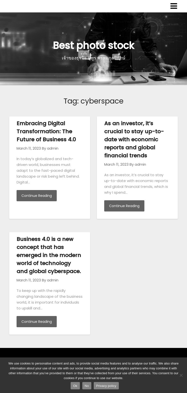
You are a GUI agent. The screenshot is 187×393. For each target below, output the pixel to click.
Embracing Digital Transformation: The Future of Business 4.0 (46, 131)
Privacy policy (106, 386)
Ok (75, 386)
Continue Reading (36, 195)
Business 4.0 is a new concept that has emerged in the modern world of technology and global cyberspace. (49, 255)
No (87, 386)
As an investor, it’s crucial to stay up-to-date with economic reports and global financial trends (134, 139)
